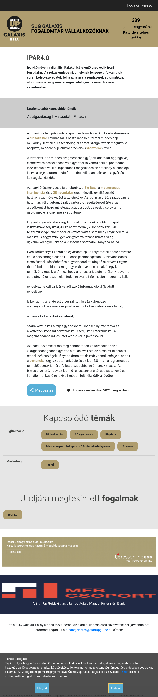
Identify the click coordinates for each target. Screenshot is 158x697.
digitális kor (38, 138)
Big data (110, 434)
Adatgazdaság (39, 116)
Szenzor (127, 446)
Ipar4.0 (12, 514)
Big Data (90, 188)
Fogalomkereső (139, 5)
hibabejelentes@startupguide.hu (89, 630)
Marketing (14, 461)
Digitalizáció (15, 431)
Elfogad (42, 688)
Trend (50, 464)
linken (124, 672)
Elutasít (116, 688)
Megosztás (41, 390)
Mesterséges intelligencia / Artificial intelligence (78, 446)
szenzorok (94, 148)
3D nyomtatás (63, 193)
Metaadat (62, 116)
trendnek (36, 361)
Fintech (80, 116)
